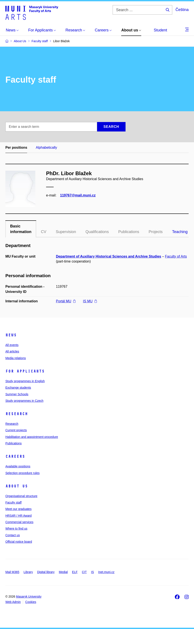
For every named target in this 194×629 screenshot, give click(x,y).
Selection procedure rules (22, 473)
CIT (84, 572)
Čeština (182, 10)
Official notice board (18, 541)
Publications (128, 232)
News (11, 335)
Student (160, 30)
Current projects (16, 430)
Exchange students (18, 387)
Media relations (15, 358)
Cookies (30, 602)
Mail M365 (12, 572)
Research (16, 413)
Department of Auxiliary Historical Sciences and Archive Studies (108, 256)
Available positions (17, 466)
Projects (156, 232)
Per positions (16, 147)
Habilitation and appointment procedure (31, 437)
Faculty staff (13, 502)
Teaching (180, 232)
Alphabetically (46, 147)
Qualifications (97, 232)
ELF (75, 572)
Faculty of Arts (176, 256)
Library (28, 572)
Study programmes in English (25, 381)
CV (43, 232)
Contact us (12, 535)
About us (16, 486)
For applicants (25, 371)
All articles (12, 351)
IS (92, 572)
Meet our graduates (18, 509)
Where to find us (16, 528)
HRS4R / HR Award (18, 515)
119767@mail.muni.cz (78, 195)
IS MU (90, 301)
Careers (15, 456)
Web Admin (13, 602)
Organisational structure (21, 496)
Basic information (20, 229)
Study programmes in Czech (24, 400)
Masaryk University (28, 596)
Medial (63, 572)
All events (12, 345)
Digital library (45, 572)
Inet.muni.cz (106, 572)
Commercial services (19, 522)
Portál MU (66, 301)
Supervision (66, 232)
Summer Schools (16, 394)
